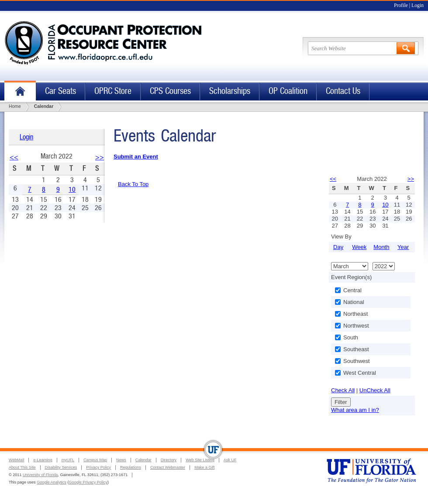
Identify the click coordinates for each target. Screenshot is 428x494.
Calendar (143, 460)
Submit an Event (136, 156)
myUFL (68, 460)
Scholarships (229, 91)
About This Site (22, 467)
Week (359, 247)
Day (338, 247)
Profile (401, 5)
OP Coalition (288, 91)
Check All (343, 390)
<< (14, 157)
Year (403, 247)
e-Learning (42, 460)
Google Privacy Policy (88, 482)
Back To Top (133, 184)
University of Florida (40, 475)
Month (381, 247)
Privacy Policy (98, 467)
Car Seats (60, 91)
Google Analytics (51, 482)
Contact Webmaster (167, 467)
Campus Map (95, 460)
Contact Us (343, 91)
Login (417, 5)
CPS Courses (170, 91)
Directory (168, 460)
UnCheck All (374, 390)
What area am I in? (355, 410)
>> (99, 157)
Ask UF (230, 460)
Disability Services (61, 467)
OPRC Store (112, 91)
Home (20, 91)
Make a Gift (204, 467)
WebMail (16, 460)
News (121, 460)
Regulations (130, 467)
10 (72, 189)
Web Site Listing (200, 460)
